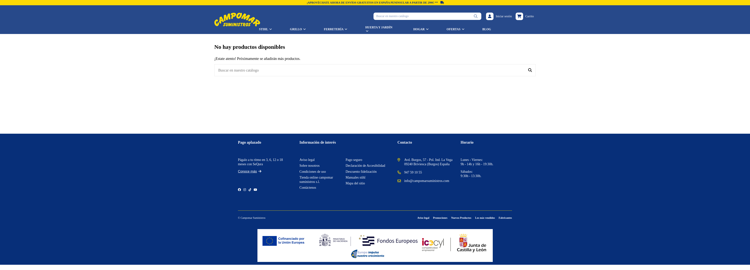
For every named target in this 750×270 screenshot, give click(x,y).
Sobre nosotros (309, 165)
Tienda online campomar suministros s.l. (316, 180)
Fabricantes (505, 217)
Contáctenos (307, 187)
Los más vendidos (485, 217)
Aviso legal (307, 160)
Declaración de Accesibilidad (365, 165)
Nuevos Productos (461, 217)
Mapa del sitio (355, 183)
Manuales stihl (355, 177)
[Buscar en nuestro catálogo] (475, 16)
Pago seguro (354, 160)
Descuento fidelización (361, 171)
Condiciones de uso (312, 171)
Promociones (440, 217)
